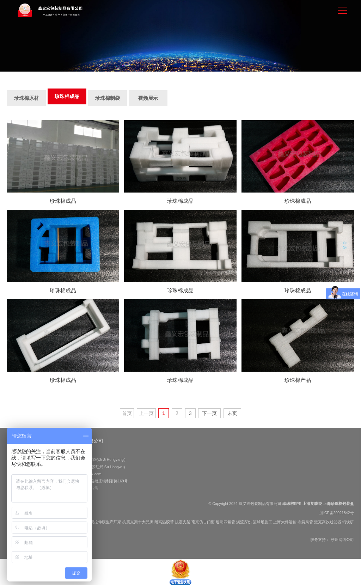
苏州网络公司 (342, 539)
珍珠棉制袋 (107, 98)
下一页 (209, 413)
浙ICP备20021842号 (336, 513)
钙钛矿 (348, 522)
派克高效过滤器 (327, 522)
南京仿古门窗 (203, 522)
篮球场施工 (262, 522)
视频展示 (148, 98)
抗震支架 (182, 522)
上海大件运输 (284, 522)
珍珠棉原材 (26, 98)
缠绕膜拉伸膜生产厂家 (101, 522)
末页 (232, 413)
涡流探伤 (244, 522)
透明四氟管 (225, 522)
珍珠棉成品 (67, 96)
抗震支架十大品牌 (137, 522)
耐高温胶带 (164, 522)
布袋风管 (305, 522)
